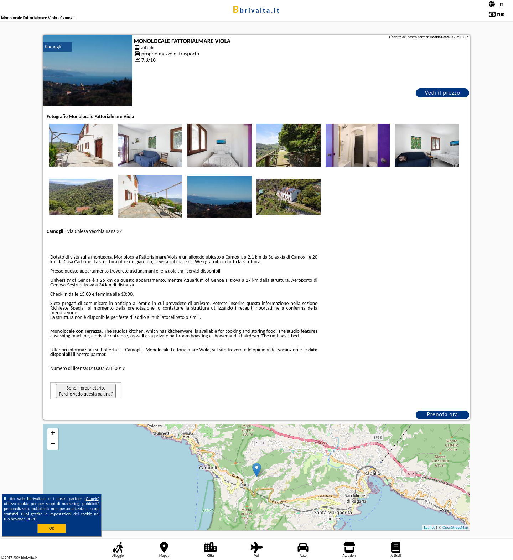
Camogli (53, 47)
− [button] (53, 444)
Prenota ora (442, 414)
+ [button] (53, 433)
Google (92, 498)
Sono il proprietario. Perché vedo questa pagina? (86, 391)
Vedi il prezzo (442, 92)
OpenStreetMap (455, 527)
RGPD (32, 518)
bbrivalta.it (256, 10)
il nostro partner (89, 354)
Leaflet (429, 527)
